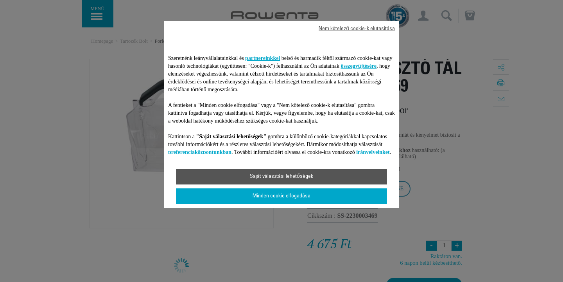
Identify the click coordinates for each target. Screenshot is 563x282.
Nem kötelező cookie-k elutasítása (357, 29)
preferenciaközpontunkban (199, 152)
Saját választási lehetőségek (281, 176)
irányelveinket (373, 152)
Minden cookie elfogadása (281, 196)
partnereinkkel (262, 58)
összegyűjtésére (359, 66)
